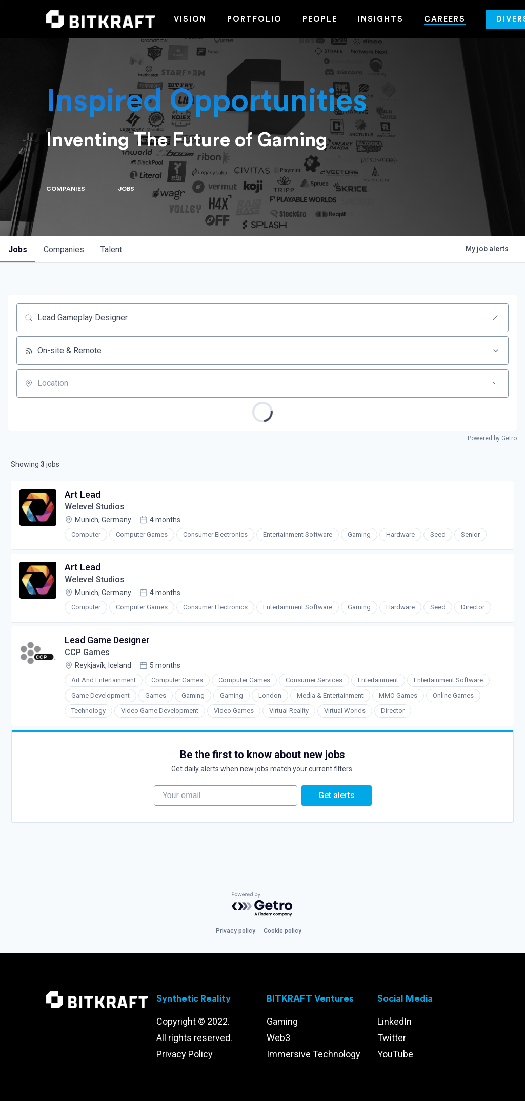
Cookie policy (282, 930)
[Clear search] (495, 318)
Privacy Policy (184, 1054)
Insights (380, 19)
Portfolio (254, 19)
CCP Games (87, 652)
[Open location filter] (495, 383)
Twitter (391, 1037)
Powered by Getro (492, 438)
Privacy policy (235, 930)
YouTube (395, 1054)
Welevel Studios (95, 507)
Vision (190, 19)
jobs (17, 249)
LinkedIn (394, 1021)
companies (64, 249)
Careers (445, 19)
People (319, 19)
